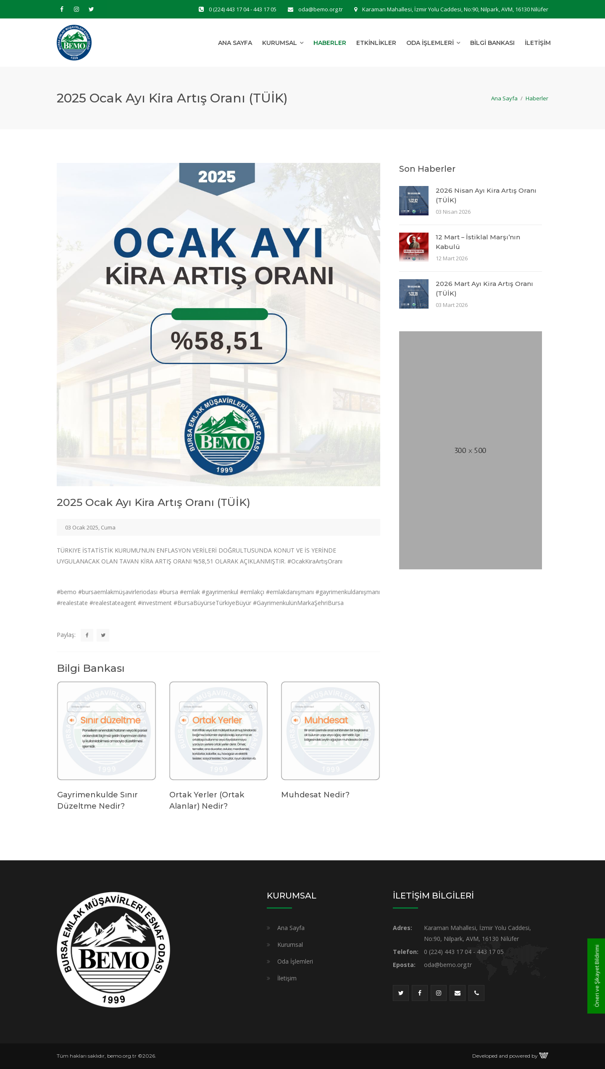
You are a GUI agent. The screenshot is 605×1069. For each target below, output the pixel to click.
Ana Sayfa (235, 43)
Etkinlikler (376, 43)
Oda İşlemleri (430, 43)
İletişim (538, 43)
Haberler (329, 43)
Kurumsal (279, 43)
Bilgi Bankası (492, 43)
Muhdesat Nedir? (315, 794)
